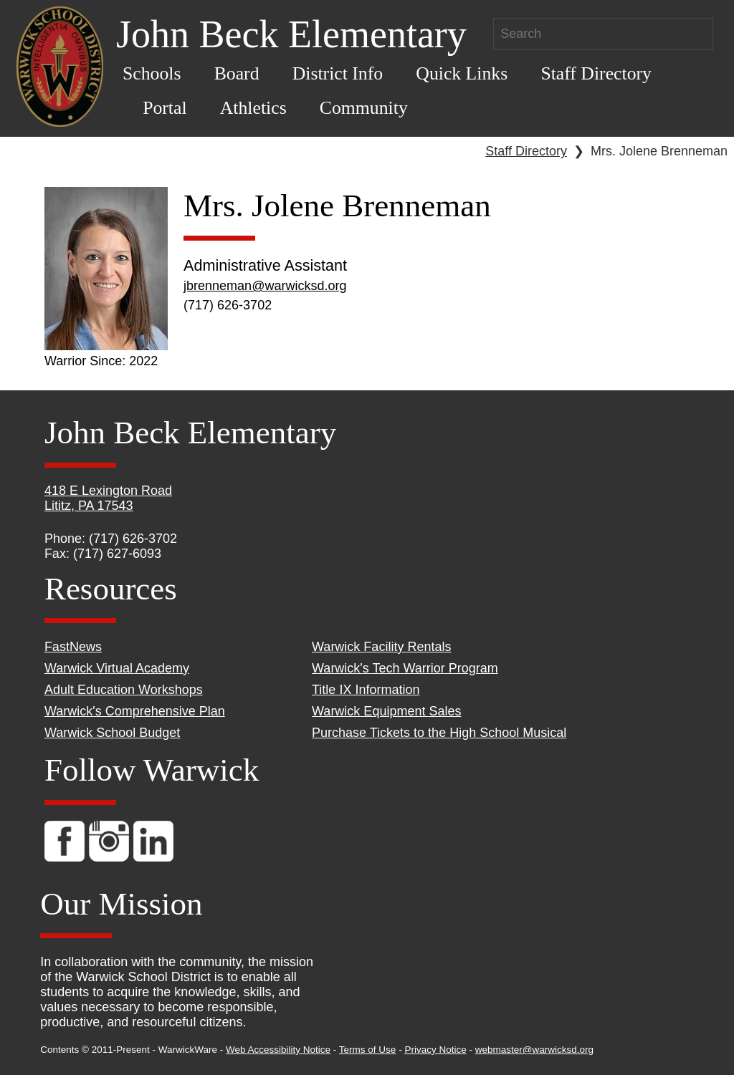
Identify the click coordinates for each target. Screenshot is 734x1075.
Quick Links (461, 73)
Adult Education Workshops (123, 690)
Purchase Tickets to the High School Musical (439, 732)
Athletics (253, 107)
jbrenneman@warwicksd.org (265, 286)
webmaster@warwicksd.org (534, 1049)
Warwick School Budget (112, 732)
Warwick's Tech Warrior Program (405, 668)
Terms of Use (367, 1049)
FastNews (73, 647)
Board (236, 73)
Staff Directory (596, 73)
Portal (164, 107)
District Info (337, 73)
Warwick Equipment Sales (386, 711)
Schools (152, 73)
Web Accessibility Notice (278, 1049)
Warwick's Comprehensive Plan (134, 711)
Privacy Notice (435, 1049)
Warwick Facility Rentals (381, 647)
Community (364, 107)
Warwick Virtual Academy (116, 668)
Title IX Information (365, 690)
